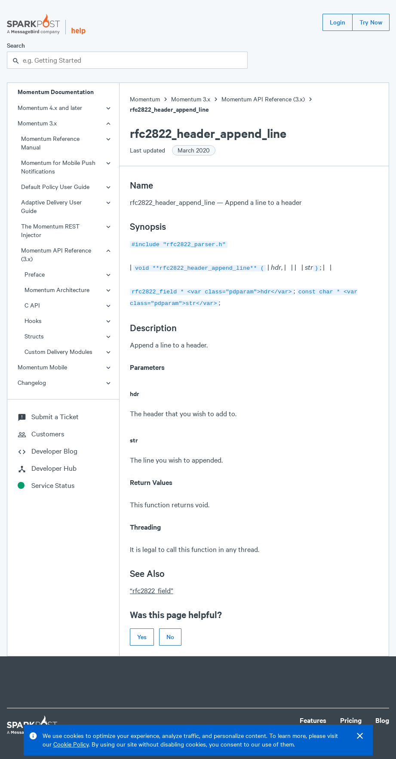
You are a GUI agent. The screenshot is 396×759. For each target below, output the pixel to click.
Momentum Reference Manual (50, 142)
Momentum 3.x (37, 123)
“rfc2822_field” (151, 586)
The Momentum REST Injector (50, 230)
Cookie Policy (71, 744)
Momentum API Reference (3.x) (56, 254)
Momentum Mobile (42, 367)
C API (32, 305)
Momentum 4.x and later (50, 108)
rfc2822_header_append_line (169, 109)
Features (313, 716)
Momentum (145, 99)
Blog (382, 716)
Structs (34, 336)
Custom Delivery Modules (58, 351)
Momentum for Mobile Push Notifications (58, 167)
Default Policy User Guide (55, 187)
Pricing (351, 716)
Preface (35, 274)
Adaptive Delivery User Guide (51, 206)
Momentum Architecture (57, 290)
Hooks (33, 321)
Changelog (32, 382)
